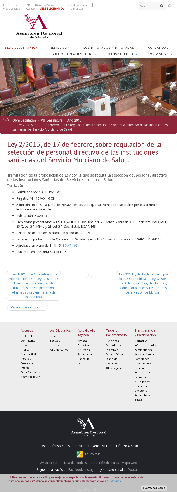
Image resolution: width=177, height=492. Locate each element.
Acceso (30, 8)
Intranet (26, 358)
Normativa (141, 340)
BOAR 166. (70, 245)
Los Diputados (60, 330)
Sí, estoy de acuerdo (154, 488)
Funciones (112, 340)
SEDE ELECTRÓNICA (52, 8)
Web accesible (12, 8)
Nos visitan (160, 54)
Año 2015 (74, 120)
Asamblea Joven (30, 376)
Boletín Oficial (114, 354)
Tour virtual (76, 8)
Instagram (92, 469)
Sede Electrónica (21, 48)
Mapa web (129, 463)
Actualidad (160, 48)
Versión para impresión (28, 307)
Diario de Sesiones (46, 5)
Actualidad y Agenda (86, 332)
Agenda (82, 340)
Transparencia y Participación (145, 332)
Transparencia (121, 54)
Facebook (75, 469)
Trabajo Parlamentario (72, 54)
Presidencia (60, 48)
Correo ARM (28, 354)
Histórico (10, 5)
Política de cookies (73, 463)
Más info (116, 481)
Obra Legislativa (24, 120)
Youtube (134, 469)
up (88, 274)
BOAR (26, 5)
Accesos (27, 330)
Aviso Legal (48, 463)
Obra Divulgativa (31, 372)
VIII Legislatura (51, 120)
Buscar (139, 399)
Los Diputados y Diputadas (110, 48)
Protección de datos (104, 463)
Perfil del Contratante (77, 5)
